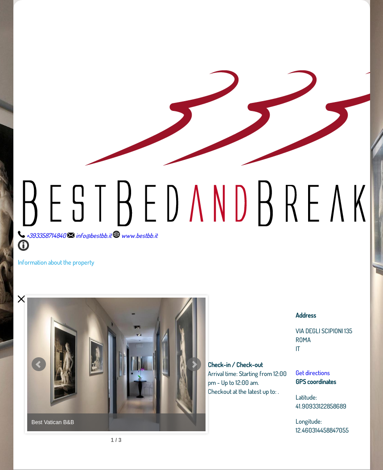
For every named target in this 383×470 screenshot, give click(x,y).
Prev (39, 364)
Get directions (313, 372)
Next (194, 364)
